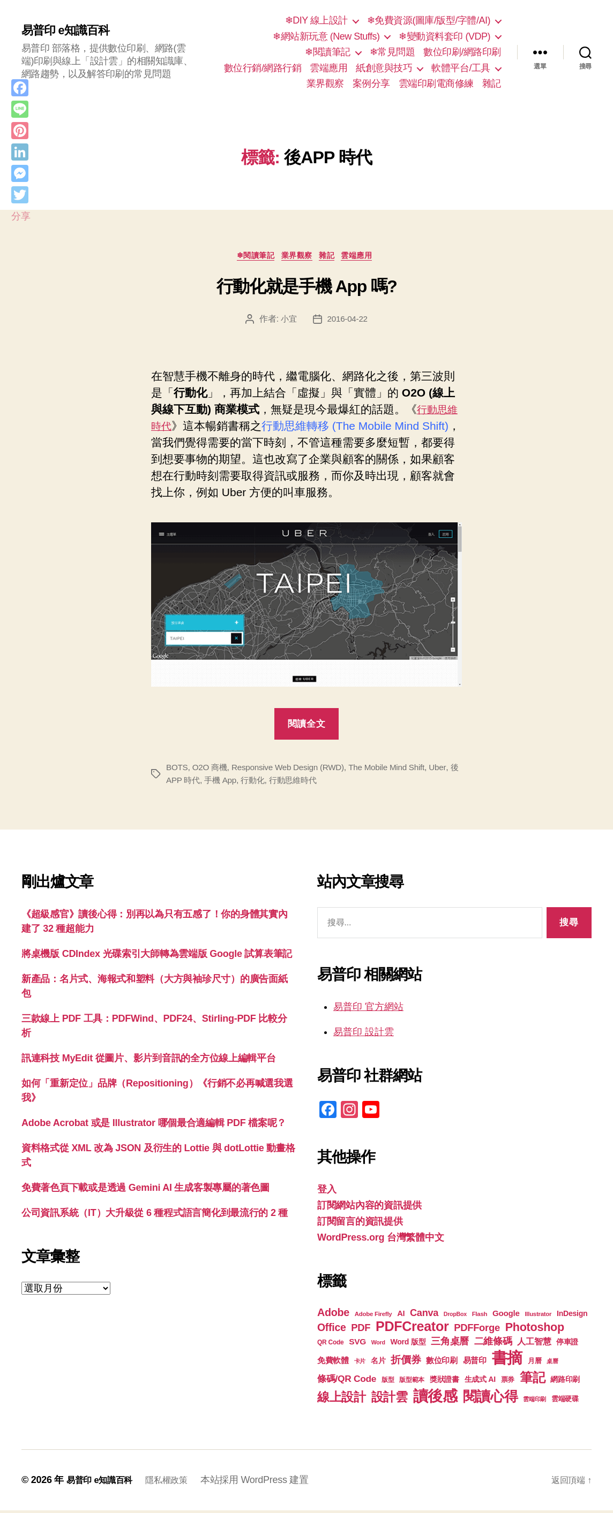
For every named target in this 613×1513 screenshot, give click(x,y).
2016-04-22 (348, 321)
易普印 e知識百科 (69, 30)
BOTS (177, 769)
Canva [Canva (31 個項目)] (424, 1315)
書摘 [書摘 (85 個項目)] (507, 1360)
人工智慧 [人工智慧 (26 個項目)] (534, 1344)
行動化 (265, 782)
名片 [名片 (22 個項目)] (378, 1363)
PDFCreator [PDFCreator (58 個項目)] (412, 1328)
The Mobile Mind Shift (397, 769)
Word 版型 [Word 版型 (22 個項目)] (407, 1344)
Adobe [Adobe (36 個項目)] (333, 1315)
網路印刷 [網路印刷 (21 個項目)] (565, 1382)
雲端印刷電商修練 (436, 83)
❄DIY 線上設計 (316, 20)
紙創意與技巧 (384, 68)
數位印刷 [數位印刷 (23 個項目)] (442, 1363)
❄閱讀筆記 (327, 52)
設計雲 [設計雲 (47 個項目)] (389, 1399)
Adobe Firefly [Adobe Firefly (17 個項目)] (373, 1316)
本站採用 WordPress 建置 (268, 1482)
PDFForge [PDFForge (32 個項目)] (477, 1330)
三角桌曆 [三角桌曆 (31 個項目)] (450, 1344)
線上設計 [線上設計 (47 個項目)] (341, 1399)
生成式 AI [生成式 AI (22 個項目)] (480, 1382)
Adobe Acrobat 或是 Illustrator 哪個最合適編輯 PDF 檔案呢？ (153, 1125)
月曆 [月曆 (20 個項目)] (534, 1363)
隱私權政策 (177, 1482)
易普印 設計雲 (363, 1034)
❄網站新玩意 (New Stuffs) (326, 36)
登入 (326, 1192)
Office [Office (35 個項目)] (331, 1330)
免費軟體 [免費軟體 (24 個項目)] (333, 1362)
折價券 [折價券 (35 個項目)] (406, 1362)
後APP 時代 (188, 782)
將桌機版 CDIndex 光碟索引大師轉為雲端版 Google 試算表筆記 (156, 956)
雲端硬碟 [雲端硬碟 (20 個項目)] (565, 1401)
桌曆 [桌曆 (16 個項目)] (552, 1363)
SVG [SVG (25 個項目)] (357, 1344)
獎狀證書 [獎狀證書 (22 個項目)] (444, 1382)
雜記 (491, 83)
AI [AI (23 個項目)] (401, 1316)
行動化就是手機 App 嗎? (306, 289)
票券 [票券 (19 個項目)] (507, 1382)
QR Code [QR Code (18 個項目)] (330, 1345)
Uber (450, 769)
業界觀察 (325, 83)
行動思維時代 (308, 782)
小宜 (287, 321)
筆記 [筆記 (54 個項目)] (532, 1380)
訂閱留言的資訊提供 (360, 1224)
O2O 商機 (211, 769)
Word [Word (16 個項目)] (378, 1345)
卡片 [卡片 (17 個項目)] (359, 1363)
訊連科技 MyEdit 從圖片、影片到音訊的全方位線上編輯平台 (148, 1060)
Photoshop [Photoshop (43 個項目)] (534, 1329)
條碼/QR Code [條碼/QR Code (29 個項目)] (346, 1381)
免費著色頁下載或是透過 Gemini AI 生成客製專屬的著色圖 (145, 1189)
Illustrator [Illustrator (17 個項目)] (538, 1316)
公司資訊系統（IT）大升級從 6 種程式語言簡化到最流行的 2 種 (154, 1215)
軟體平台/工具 (460, 68)
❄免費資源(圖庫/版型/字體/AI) (428, 20)
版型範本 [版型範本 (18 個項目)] (411, 1382)
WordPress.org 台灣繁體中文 (380, 1240)
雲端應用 (328, 68)
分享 (20, 216)
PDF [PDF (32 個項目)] (360, 1330)
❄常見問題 (392, 52)
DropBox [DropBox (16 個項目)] (455, 1316)
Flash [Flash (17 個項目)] (480, 1316)
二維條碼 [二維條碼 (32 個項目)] (493, 1343)
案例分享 (371, 83)
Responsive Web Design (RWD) (294, 769)
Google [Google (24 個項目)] (506, 1315)
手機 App (232, 782)
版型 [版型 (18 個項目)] (388, 1382)
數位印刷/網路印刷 (462, 52)
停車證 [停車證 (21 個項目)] (567, 1345)
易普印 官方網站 (368, 1009)
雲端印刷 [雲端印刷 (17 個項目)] (534, 1401)
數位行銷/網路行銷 (263, 68)
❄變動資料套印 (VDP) (444, 36)
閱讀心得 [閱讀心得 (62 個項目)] (490, 1399)
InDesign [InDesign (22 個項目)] (572, 1316)
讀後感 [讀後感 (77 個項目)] (435, 1398)
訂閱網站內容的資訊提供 (369, 1208)
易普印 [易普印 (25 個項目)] (475, 1362)
